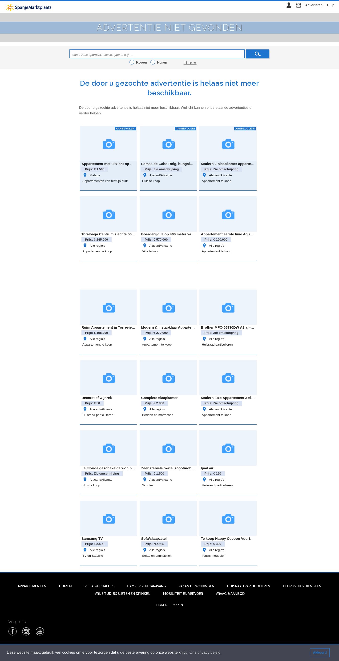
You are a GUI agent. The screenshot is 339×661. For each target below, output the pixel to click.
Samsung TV (92, 538)
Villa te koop (150, 251)
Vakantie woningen (196, 586)
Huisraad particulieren (217, 344)
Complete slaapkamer (159, 398)
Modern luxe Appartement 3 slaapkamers (235, 398)
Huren (161, 605)
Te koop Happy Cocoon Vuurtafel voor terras (238, 538)
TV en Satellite (92, 555)
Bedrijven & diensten (302, 586)
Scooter (147, 485)
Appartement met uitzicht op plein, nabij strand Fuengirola (130, 164)
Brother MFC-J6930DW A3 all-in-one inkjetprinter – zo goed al (252, 327)
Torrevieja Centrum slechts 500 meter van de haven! (125, 234)
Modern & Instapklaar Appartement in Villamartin (182, 327)
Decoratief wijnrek (96, 398)
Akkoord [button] (320, 652)
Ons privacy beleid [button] (205, 652)
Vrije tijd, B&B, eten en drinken (122, 594)
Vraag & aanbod (230, 594)
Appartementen (32, 586)
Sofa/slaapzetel (154, 538)
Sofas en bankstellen (157, 555)
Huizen (65, 586)
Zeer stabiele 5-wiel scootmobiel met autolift (178, 468)
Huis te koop (151, 181)
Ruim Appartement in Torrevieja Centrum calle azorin (125, 327)
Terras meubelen (214, 555)
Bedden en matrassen (157, 415)
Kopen (178, 605)
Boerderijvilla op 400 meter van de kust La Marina (182, 234)
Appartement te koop (216, 181)
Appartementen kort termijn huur (105, 181)
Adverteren (314, 5)
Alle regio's (93, 245)
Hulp (330, 5)
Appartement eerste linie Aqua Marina (232, 234)
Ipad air (207, 468)
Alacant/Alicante (157, 175)
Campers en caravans (146, 586)
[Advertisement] (169, 274)
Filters (190, 63)
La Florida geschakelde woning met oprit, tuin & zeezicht (129, 468)
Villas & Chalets (99, 586)
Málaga (91, 175)
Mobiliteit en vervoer (183, 594)
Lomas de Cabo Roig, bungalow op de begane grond (185, 164)
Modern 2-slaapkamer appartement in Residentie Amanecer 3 (252, 164)
